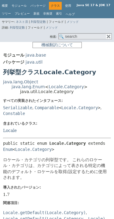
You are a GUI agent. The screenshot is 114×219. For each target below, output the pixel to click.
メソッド (73, 21)
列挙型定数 (38, 21)
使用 (68, 5)
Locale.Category (66, 86)
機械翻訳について (57, 45)
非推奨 (47, 13)
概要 (5, 5)
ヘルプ (70, 14)
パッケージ (38, 5)
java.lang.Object (20, 81)
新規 (36, 13)
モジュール (19, 5)
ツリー (6, 13)
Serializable (17, 107)
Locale (10, 130)
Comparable (47, 107)
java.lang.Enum (28, 86)
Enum (8, 149)
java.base (36, 55)
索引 (59, 13)
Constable (14, 113)
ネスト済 (22, 21)
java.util (34, 62)
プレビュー (22, 13)
